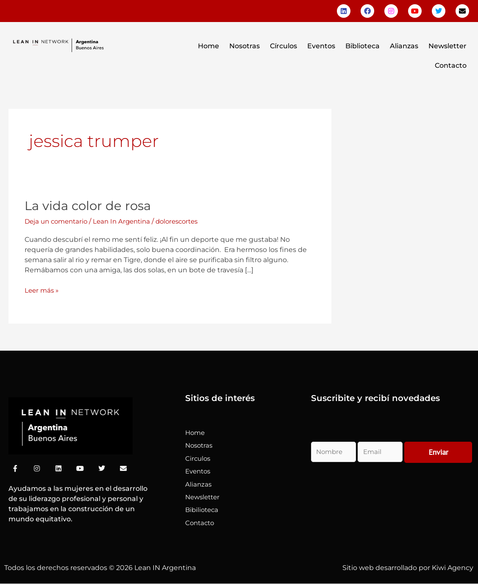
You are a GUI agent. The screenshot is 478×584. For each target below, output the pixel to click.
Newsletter (447, 46)
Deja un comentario (58, 221)
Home (208, 46)
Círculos (283, 46)
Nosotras (244, 46)
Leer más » (43, 289)
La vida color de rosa (90, 205)
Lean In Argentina (127, 221)
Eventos (321, 46)
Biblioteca (362, 46)
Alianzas (404, 46)
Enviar (438, 452)
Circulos (198, 458)
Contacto (451, 65)
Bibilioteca (203, 510)
